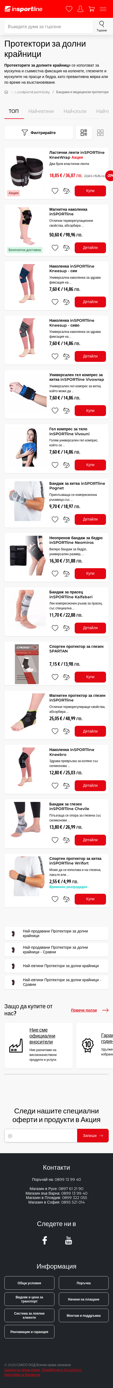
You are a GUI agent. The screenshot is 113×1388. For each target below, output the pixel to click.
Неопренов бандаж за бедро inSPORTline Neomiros (75, 540)
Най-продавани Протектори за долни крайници (48, 933)
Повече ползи (90, 1010)
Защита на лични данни (22, 1370)
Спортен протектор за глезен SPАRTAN (76, 649)
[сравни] (66, 191)
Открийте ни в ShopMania (61, 1370)
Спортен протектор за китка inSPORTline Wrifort (75, 861)
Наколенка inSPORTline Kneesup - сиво (71, 323)
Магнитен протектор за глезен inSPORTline (77, 698)
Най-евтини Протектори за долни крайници (53, 966)
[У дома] (6, 92)
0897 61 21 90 (71, 1188)
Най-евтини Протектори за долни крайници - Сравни (54, 982)
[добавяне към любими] (55, 191)
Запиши (93, 1135)
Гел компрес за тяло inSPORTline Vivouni (69, 431)
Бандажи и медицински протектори (82, 92)
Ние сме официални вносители (42, 1036)
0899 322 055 (74, 1197)
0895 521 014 (73, 1202)
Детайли (90, 247)
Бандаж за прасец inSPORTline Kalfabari (71, 594)
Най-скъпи (75, 111)
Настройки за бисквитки (22, 1375)
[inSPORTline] (23, 9)
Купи (90, 190)
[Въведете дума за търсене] (48, 26)
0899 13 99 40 (68, 1179)
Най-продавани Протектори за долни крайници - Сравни (48, 949)
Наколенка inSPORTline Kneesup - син (71, 269)
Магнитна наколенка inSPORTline (68, 212)
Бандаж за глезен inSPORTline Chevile (69, 806)
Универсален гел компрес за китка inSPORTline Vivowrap (76, 377)
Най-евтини (41, 111)
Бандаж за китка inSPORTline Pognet (77, 486)
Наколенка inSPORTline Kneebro (71, 752)
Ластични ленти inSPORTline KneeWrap (77, 155)
